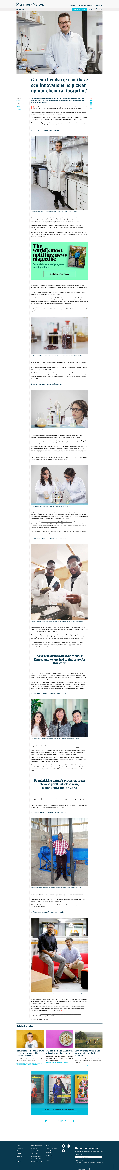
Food (31, 1063)
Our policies (34, 1153)
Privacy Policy (98, 1162)
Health (18, 1064)
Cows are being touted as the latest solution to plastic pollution (87, 1053)
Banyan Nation (35, 999)
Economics (19, 1156)
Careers (48, 1160)
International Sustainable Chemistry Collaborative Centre (56, 522)
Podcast (19, 1161)
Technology (19, 109)
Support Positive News (86, 5)
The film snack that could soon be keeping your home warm (59, 1052)
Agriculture (19, 1063)
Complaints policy (36, 1156)
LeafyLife (33, 629)
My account (49, 1155)
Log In (91, 9)
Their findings (34, 112)
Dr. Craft (48, 232)
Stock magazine (50, 1158)
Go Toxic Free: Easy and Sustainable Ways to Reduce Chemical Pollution (61, 1014)
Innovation (19, 106)
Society (29, 1064)
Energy (47, 1062)
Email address (79, 1154)
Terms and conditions (37, 1159)
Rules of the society (36, 1161)
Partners (48, 1145)
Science (18, 108)
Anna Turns (19, 100)
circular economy (65, 367)
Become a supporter (51, 1148)
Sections (72, 5)
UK (33, 1064)
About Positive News (36, 1145)
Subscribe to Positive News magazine (59, 1110)
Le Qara (63, 446)
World (36, 1064)
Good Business (38, 1063)
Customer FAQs (35, 1151)
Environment (19, 105)
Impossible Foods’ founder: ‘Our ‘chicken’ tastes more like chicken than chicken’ (30, 1053)
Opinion (19, 1159)
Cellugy (78, 747)
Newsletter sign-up (79, 9)
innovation (57, 1121)
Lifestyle (64, 1121)
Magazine (99, 5)
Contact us (34, 1148)
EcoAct (54, 899)
